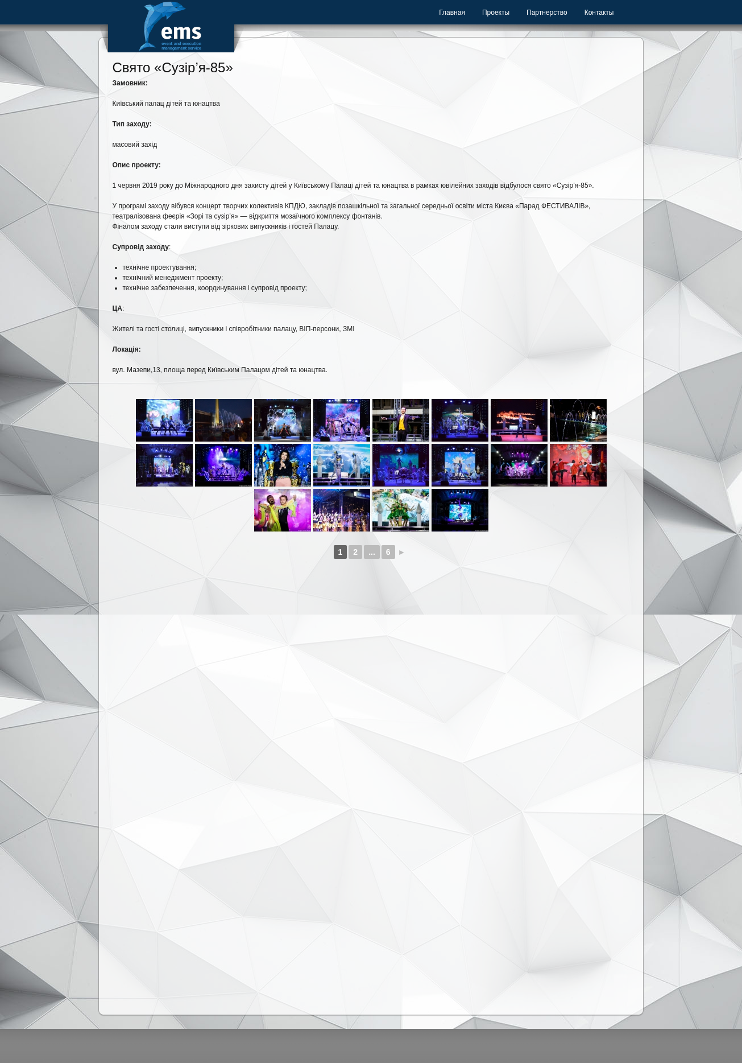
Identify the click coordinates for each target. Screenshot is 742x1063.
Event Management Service (171, 26)
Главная (452, 13)
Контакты (599, 13)
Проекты (495, 13)
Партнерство (547, 13)
